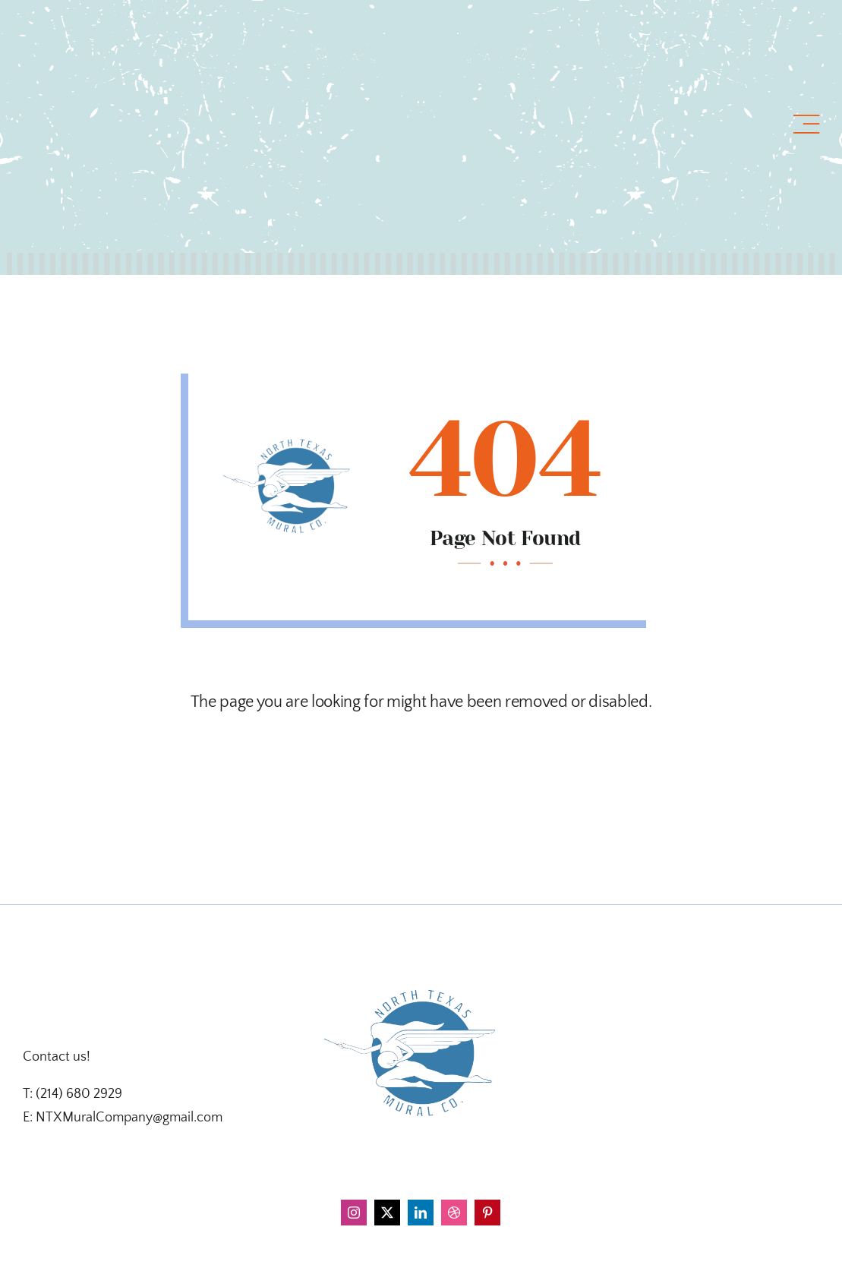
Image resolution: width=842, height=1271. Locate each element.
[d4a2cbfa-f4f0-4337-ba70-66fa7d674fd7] (420, 957)
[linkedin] (421, 1212)
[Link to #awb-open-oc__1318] (806, 124)
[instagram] (354, 1212)
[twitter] (387, 1212)
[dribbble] (454, 1212)
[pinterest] (487, 1212)
